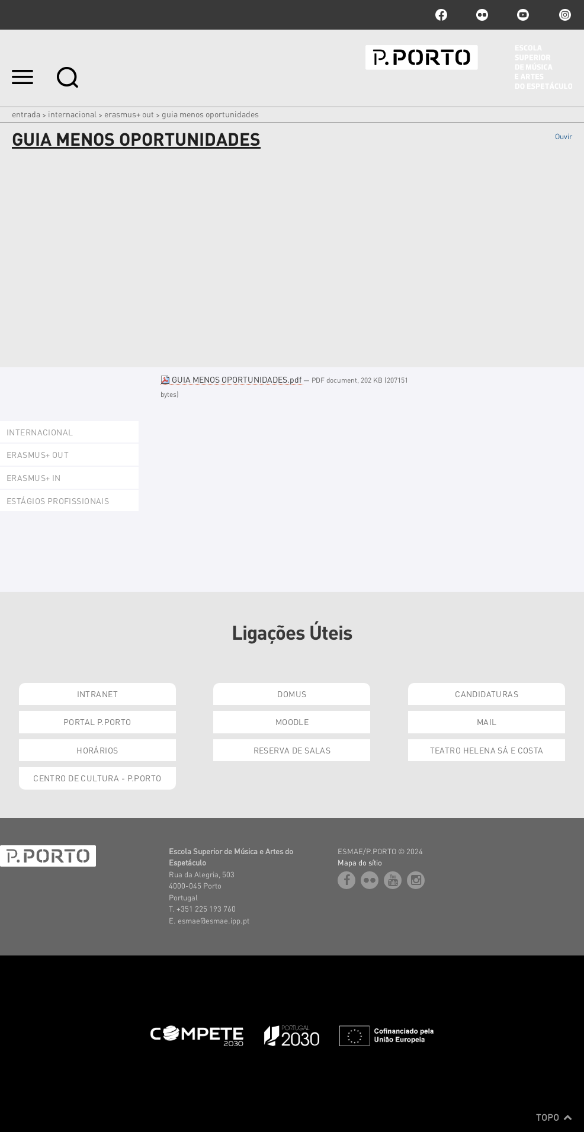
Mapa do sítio (360, 862)
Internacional (72, 113)
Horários (97, 750)
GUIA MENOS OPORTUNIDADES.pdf (232, 379)
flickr (482, 15)
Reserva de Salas (292, 750)
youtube (523, 15)
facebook (441, 15)
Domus (291, 693)
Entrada (26, 113)
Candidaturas (486, 693)
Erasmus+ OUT (129, 113)
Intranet (97, 693)
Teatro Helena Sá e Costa (487, 750)
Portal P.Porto (97, 721)
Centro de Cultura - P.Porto (97, 777)
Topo (554, 1117)
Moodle (292, 721)
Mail (487, 721)
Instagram (564, 15)
